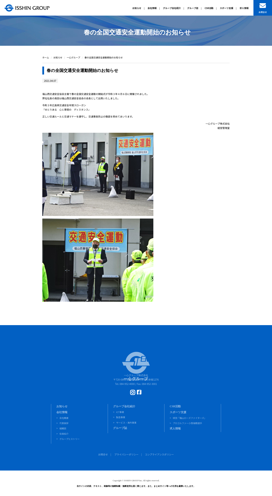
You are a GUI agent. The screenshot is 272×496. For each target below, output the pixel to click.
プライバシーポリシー (126, 454)
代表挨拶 (64, 423)
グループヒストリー (70, 439)
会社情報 (61, 412)
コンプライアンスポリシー (159, 454)
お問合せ (103, 454)
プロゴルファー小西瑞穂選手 (187, 423)
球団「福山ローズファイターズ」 (189, 418)
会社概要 (64, 418)
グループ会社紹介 (124, 406)
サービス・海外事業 (126, 422)
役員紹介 (64, 433)
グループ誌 (120, 428)
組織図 (63, 428)
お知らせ (61, 406)
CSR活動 (175, 406)
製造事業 (120, 417)
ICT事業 (120, 412)
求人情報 (175, 428)
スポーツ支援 (178, 412)
